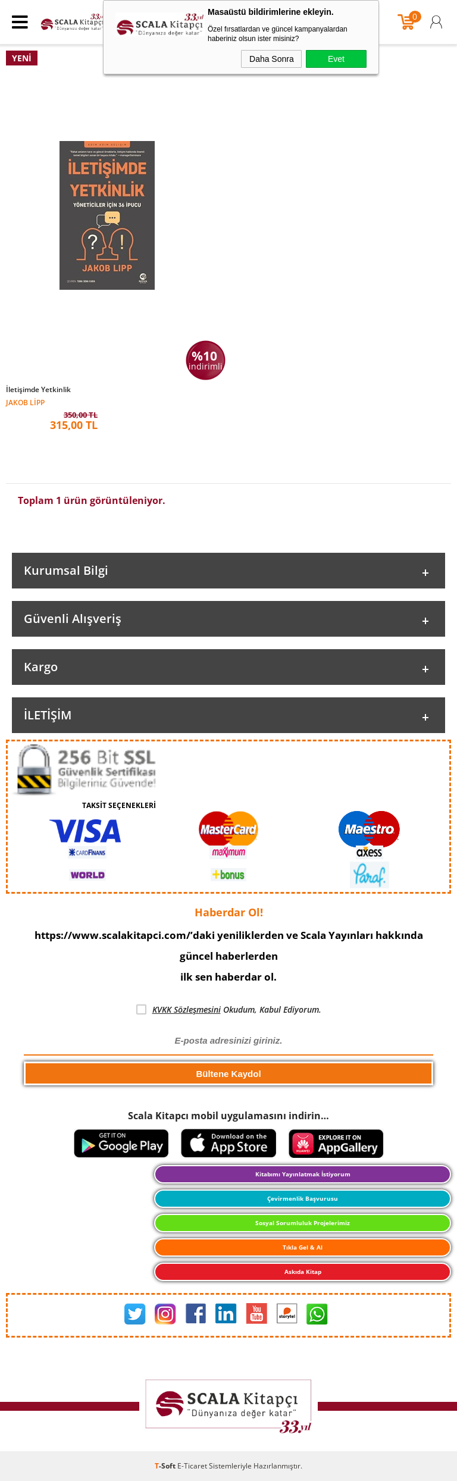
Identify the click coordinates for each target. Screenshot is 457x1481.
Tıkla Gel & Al (303, 1247)
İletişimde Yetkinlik (38, 389)
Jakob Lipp (25, 401)
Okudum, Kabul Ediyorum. (228, 1010)
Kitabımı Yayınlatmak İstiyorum (302, 1174)
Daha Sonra (271, 59)
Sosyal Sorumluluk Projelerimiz (302, 1223)
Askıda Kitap (302, 1271)
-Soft (166, 1466)
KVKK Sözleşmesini (186, 1009)
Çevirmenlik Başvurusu (302, 1198)
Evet (336, 59)
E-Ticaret (192, 1466)
